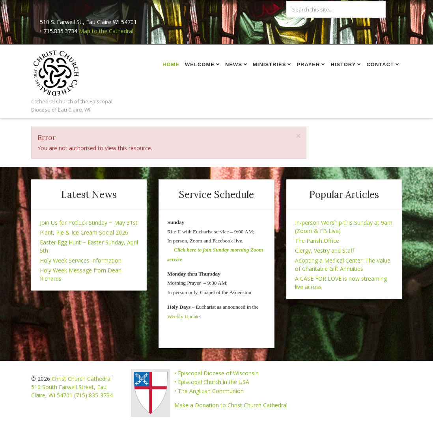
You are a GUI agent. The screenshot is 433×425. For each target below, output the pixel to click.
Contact (380, 64)
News (233, 64)
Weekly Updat (182, 316)
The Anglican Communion (211, 391)
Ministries (269, 64)
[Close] (298, 136)
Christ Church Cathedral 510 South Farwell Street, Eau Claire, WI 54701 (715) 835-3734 (72, 387)
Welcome (200, 64)
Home (170, 64)
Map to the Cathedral (106, 31)
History (343, 64)
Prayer (308, 64)
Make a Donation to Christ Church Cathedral (230, 405)
